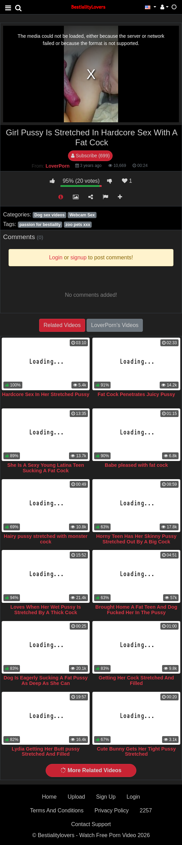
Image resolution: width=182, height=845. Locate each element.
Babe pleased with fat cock (136, 465)
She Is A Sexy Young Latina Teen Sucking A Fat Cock (45, 467)
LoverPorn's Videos (114, 325)
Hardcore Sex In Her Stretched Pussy (45, 394)
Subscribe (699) (90, 155)
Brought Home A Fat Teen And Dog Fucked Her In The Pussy (136, 609)
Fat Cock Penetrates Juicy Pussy (136, 394)
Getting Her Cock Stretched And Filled (136, 680)
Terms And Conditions (57, 810)
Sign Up (106, 797)
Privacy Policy (111, 810)
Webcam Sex (82, 215)
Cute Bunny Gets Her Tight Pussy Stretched (136, 751)
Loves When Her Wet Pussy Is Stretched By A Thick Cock (45, 609)
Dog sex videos (49, 215)
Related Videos (62, 325)
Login (133, 797)
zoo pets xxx (78, 224)
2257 (146, 810)
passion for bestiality (39, 224)
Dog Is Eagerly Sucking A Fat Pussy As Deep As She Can (45, 680)
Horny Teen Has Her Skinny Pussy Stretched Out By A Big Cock (136, 538)
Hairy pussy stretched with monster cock (46, 538)
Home (49, 797)
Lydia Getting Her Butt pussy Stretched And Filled (46, 751)
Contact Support (91, 824)
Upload (76, 797)
